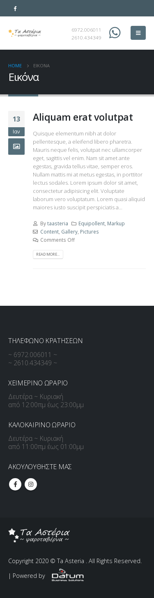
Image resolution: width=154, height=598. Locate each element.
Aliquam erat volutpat (83, 117)
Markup (116, 223)
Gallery (69, 231)
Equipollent (91, 223)
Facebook (15, 484)
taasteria (57, 223)
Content (49, 231)
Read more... (48, 254)
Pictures (89, 231)
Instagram (31, 484)
